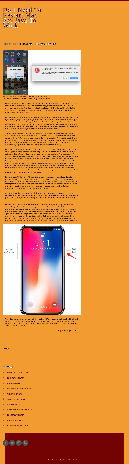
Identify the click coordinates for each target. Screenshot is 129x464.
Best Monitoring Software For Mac (17, 425)
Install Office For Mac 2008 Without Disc (19, 410)
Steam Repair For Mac (13, 404)
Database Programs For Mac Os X (17, 420)
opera (24, 149)
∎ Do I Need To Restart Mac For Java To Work (33, 96)
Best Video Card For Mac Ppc (15, 378)
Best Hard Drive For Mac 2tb (15, 415)
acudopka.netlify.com (10, 96)
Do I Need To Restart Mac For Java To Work (22, 17)
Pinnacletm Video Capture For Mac (17, 373)
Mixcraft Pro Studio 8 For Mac (16, 399)
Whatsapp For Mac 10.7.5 (14, 394)
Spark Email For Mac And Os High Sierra (19, 389)
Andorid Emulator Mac (14, 383)
